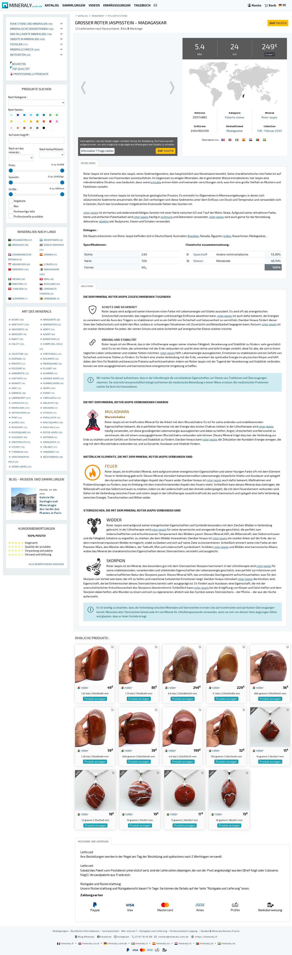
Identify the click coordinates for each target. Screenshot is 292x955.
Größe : (13, 189)
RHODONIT (19, 427)
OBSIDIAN (50, 407)
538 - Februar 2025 (269, 130)
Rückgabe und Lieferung (153, 930)
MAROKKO (20, 269)
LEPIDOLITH (20, 402)
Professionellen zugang (184, 930)
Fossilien (19, 44)
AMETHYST (20, 324)
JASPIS (49, 388)
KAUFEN (278, 23)
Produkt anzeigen (95, 698)
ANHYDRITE (20, 329)
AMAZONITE (51, 319)
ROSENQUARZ (21, 432)
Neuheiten (18, 64)
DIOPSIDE (19, 358)
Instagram (121, 936)
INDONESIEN (21, 264)
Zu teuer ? (269, 54)
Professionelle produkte (29, 74)
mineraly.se (226, 943)
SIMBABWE (51, 298)
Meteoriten (20, 54)
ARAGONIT (19, 334)
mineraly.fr (65, 943)
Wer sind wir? (129, 930)
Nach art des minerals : (16, 150)
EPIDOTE (18, 363)
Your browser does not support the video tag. (127, 87)
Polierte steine (117, 15)
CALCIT (18, 343)
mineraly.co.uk (89, 943)
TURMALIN (20, 451)
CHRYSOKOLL (52, 353)
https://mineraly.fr (206, 936)
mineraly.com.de (116, 943)
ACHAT (18, 319)
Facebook (104, 936)
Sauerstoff (200, 254)
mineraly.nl (183, 943)
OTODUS (49, 412)
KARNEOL (19, 392)
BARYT (17, 339)
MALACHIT (50, 402)
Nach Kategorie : (17, 97)
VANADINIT (51, 451)
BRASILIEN (20, 244)
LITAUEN (50, 264)
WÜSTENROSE (53, 456)
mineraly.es (161, 943)
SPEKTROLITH (21, 442)
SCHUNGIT (19, 437)
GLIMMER (50, 373)
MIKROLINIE (20, 407)
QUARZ (18, 422)
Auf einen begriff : (19, 134)
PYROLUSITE (51, 417)
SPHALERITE (51, 442)
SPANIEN (50, 254)
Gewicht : (14, 177)
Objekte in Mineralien (27, 39)
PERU (49, 279)
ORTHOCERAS (21, 412)
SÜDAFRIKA (19, 298)
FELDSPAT (18, 368)
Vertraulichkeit (110, 930)
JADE (16, 388)
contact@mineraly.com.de (173, 936)
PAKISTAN (19, 283)
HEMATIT (18, 383)
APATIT (49, 329)
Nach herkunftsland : (52, 149)
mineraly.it (139, 943)
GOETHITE (19, 378)
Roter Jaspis (269, 117)
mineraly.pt (205, 943)
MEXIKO (18, 279)
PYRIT (17, 417)
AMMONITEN (52, 324)
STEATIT (18, 446)
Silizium (198, 261)
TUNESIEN (19, 288)
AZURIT (49, 334)
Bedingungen (60, 930)
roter (82, 687)
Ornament (98, 15)
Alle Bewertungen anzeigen (46, 564)
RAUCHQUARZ (53, 422)
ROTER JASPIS (52, 432)
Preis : (12, 165)
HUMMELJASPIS (53, 383)
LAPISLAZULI (52, 397)
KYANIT (48, 392)
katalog (83, 15)
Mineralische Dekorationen (32, 28)
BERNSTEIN (51, 339)
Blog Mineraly (84, 936)
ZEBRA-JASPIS (21, 466)
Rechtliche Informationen (85, 930)
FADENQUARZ (52, 363)
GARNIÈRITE (20, 373)
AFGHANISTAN (22, 239)
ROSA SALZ (51, 427)
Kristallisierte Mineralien (31, 34)
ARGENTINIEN (53, 239)
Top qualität (20, 69)
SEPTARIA (50, 437)
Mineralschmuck (25, 49)
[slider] (11, 170)
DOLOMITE (51, 358)
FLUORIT (49, 368)
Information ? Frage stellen (97, 150)
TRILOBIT (50, 446)
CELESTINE (20, 353)
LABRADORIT (21, 397)
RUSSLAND (52, 283)
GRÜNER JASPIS (53, 378)
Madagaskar (235, 130)
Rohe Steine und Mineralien (31, 23)
